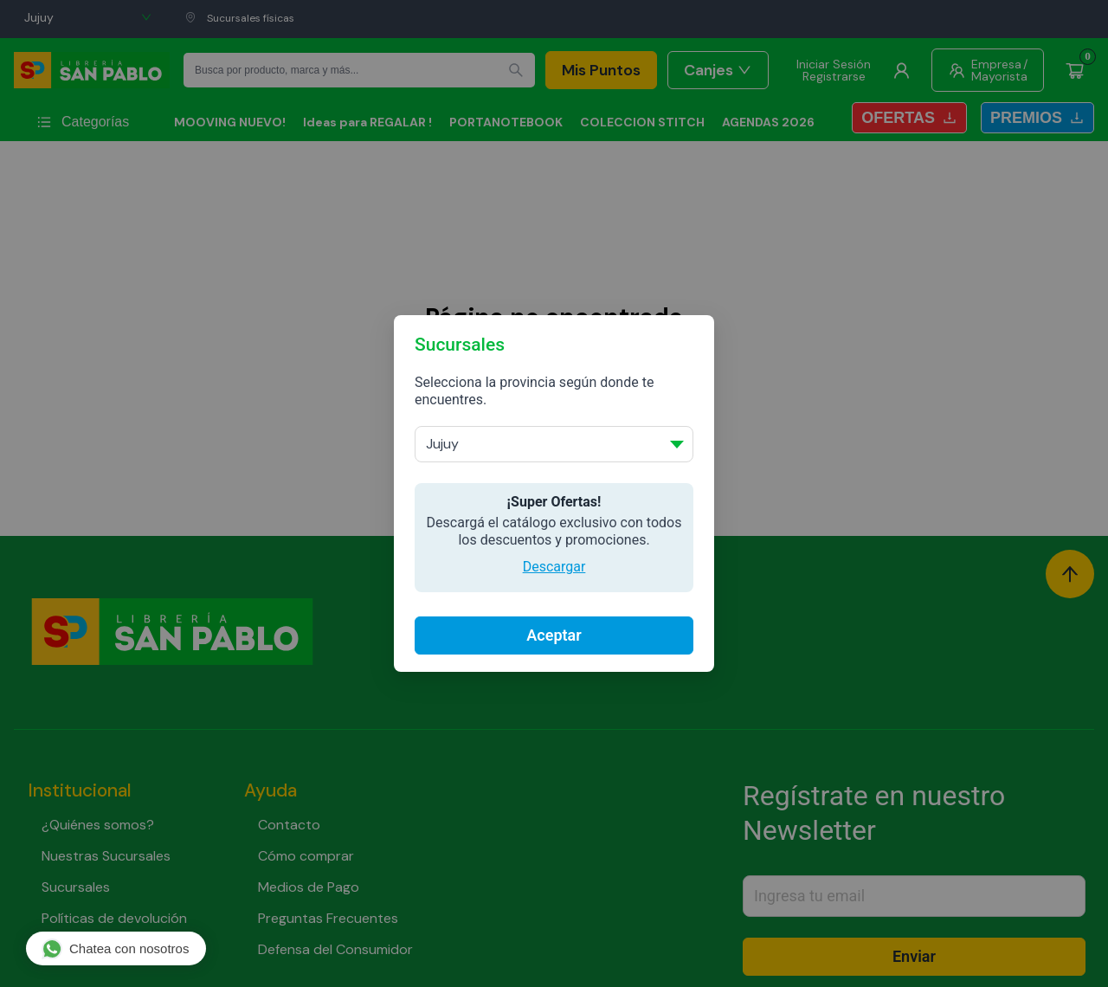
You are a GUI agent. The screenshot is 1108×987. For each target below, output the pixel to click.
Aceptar (553, 635)
